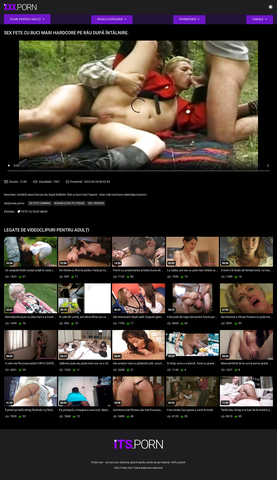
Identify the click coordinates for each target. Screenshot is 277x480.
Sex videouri (96, 203)
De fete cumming (39, 203)
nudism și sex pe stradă (69, 203)
